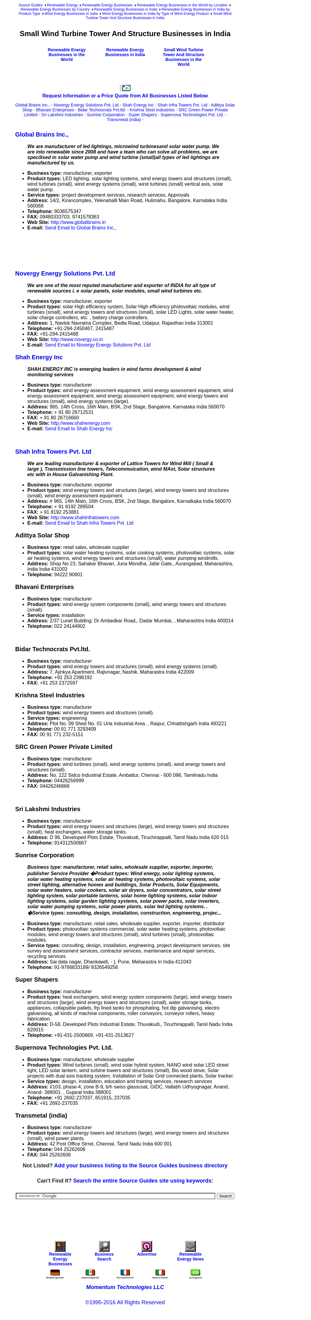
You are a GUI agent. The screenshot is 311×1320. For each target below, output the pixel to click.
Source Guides (31, 5)
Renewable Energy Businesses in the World (67, 54)
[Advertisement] (125, 249)
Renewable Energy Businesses (107, 5)
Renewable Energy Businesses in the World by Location (182, 5)
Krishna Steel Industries (152, 109)
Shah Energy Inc (138, 105)
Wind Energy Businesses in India (71, 14)
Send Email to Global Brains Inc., (80, 227)
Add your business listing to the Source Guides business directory (140, 1166)
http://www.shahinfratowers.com (85, 517)
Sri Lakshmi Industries (62, 114)
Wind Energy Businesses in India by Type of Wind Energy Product (155, 14)
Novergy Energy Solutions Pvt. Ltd (86, 105)
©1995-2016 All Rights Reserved (125, 1302)
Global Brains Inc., (32, 105)
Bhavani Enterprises (55, 109)
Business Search (104, 1252)
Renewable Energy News (190, 1252)
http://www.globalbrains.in (78, 222)
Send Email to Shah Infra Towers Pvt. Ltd (89, 523)
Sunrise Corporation (106, 114)
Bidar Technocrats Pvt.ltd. (102, 109)
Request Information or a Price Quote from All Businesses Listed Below (125, 95)
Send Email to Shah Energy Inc (78, 428)
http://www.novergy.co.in (77, 339)
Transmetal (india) (124, 119)
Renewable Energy (62, 5)
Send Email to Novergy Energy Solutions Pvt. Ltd (98, 344)
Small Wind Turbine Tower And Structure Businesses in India (158, 16)
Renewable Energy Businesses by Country (55, 9)
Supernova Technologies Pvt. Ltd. (192, 114)
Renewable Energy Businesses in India (125, 9)
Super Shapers (142, 114)
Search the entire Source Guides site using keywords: (143, 1181)
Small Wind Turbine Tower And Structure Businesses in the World (183, 57)
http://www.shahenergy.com (80, 423)
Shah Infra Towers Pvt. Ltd (182, 105)
